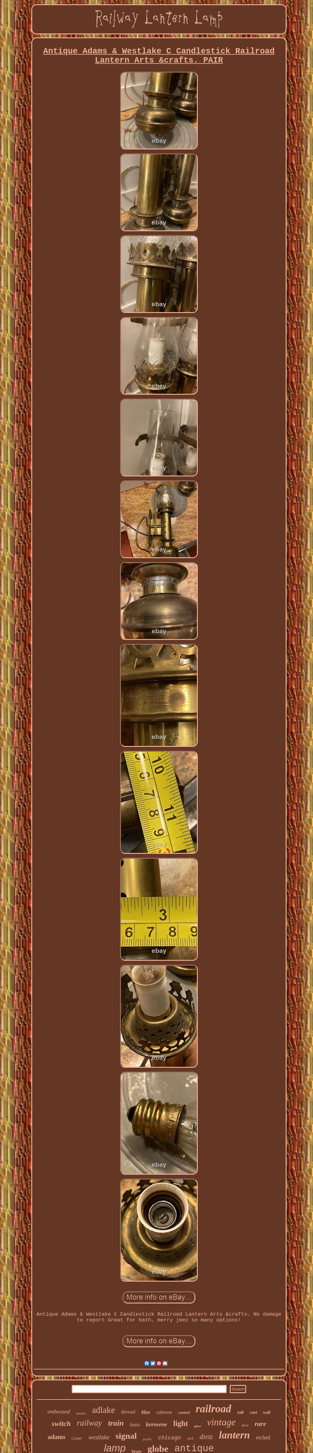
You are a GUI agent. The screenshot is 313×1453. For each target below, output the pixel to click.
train (116, 1423)
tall (240, 1412)
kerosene (156, 1424)
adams (56, 1437)
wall (266, 1412)
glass (197, 1426)
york (190, 1438)
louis (135, 1424)
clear (76, 1439)
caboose (164, 1412)
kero (245, 1425)
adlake (103, 1410)
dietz (206, 1437)
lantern (234, 1435)
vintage (221, 1422)
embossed (58, 1411)
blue (146, 1412)
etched (263, 1437)
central (184, 1412)
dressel (128, 1412)
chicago (169, 1438)
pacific (147, 1439)
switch (61, 1423)
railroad (213, 1409)
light (180, 1423)
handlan (81, 1413)
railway (89, 1422)
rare (260, 1423)
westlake (98, 1437)
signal (126, 1436)
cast (253, 1412)
